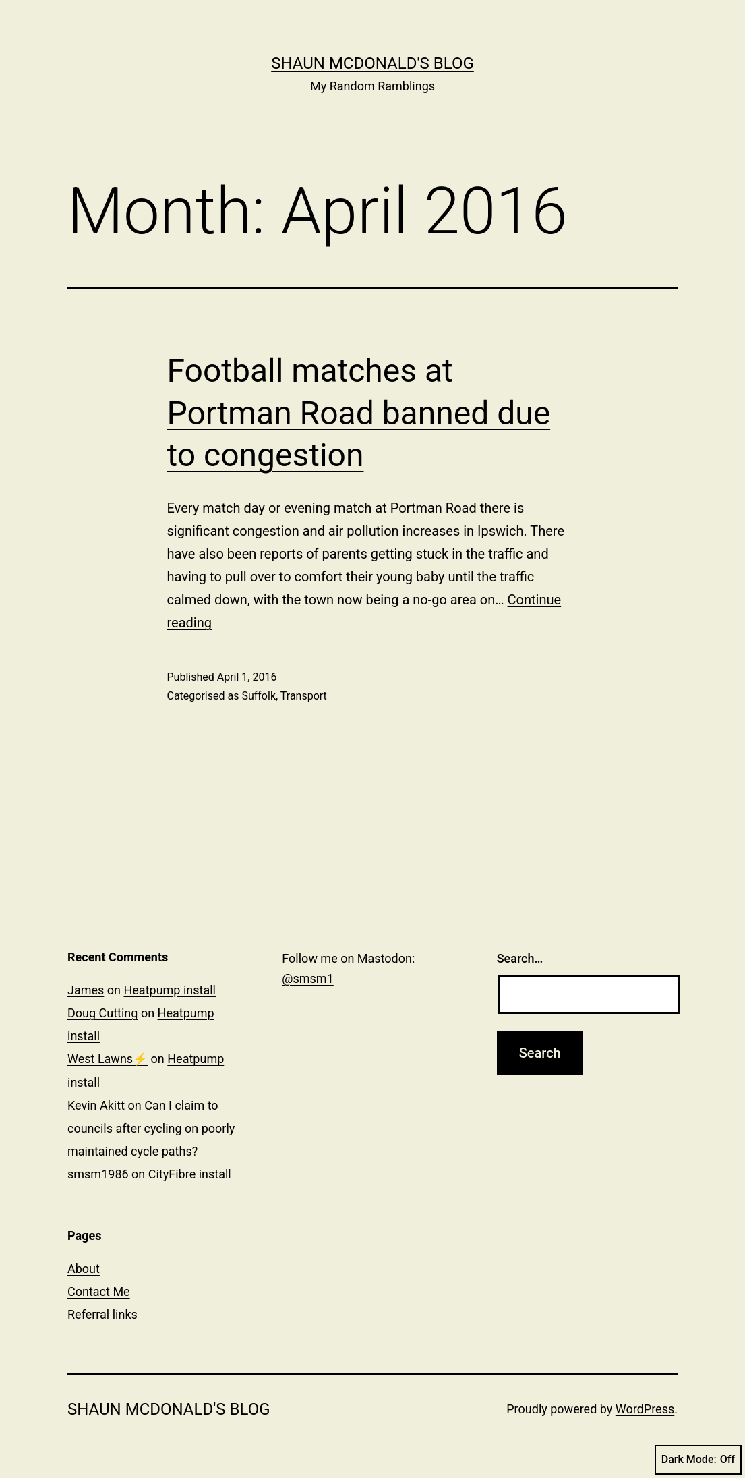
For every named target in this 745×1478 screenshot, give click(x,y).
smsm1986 (98, 1174)
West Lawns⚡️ (107, 1059)
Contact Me (98, 1291)
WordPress (645, 1409)
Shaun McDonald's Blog (372, 63)
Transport (303, 695)
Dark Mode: (698, 1460)
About (83, 1268)
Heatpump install (169, 990)
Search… (520, 958)
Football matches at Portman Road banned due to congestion (359, 412)
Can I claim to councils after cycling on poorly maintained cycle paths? (151, 1128)
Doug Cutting (102, 1013)
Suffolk (258, 695)
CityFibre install (189, 1174)
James (85, 990)
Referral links (102, 1314)
